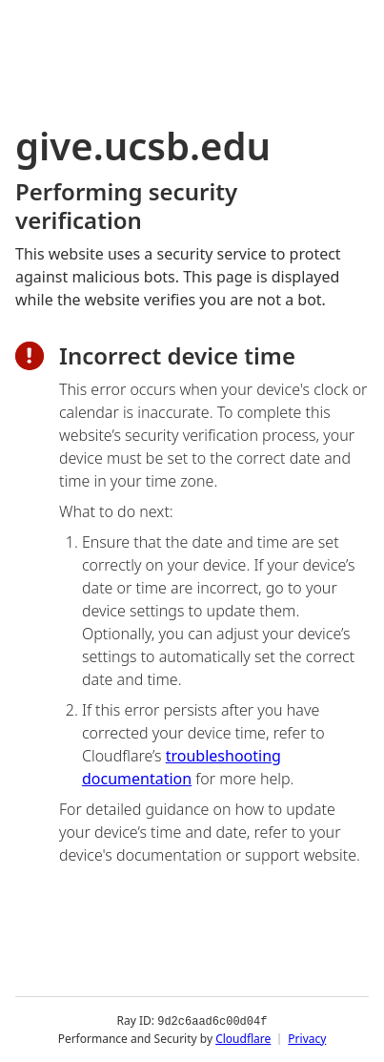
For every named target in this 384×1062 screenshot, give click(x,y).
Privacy (307, 1038)
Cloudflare (243, 1038)
